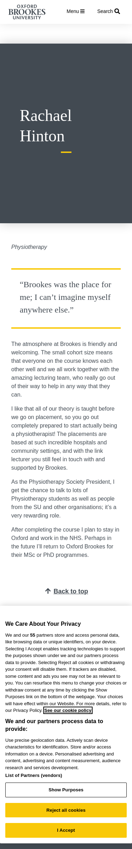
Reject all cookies (66, 810)
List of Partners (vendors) (33, 775)
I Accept (66, 830)
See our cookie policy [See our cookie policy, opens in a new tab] (68, 710)
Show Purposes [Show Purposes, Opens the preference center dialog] (66, 789)
